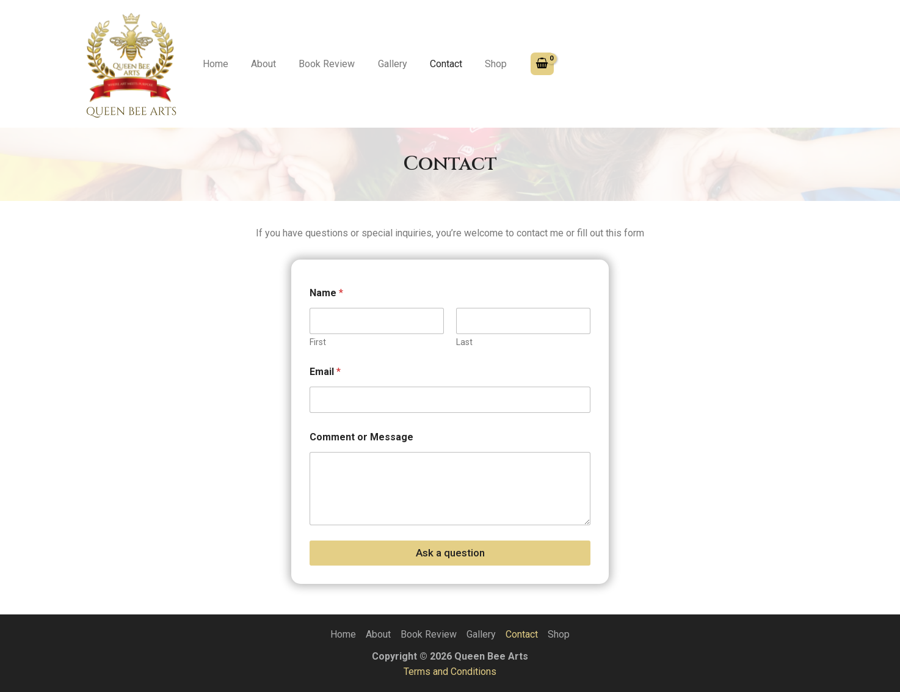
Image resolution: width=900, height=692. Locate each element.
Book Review (319, 64)
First (318, 342)
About (258, 64)
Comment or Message (361, 437)
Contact (431, 64)
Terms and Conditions (450, 671)
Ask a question (450, 553)
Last (464, 342)
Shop (478, 64)
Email (325, 371)
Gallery (381, 64)
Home (214, 64)
